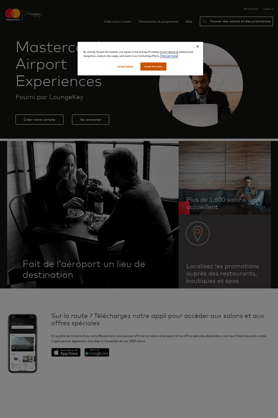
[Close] (197, 46)
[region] (140, 58)
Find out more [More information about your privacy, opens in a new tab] (169, 55)
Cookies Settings (125, 66)
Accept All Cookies (153, 66)
